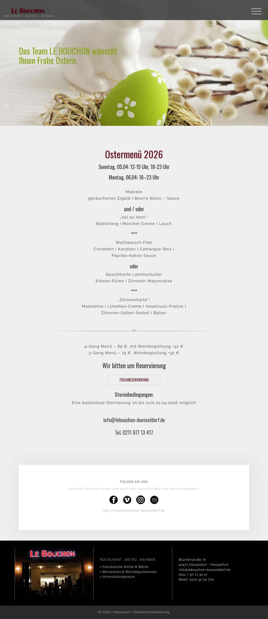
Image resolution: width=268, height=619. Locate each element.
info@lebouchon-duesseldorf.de (134, 420)
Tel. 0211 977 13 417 (134, 432)
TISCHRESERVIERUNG (134, 379)
